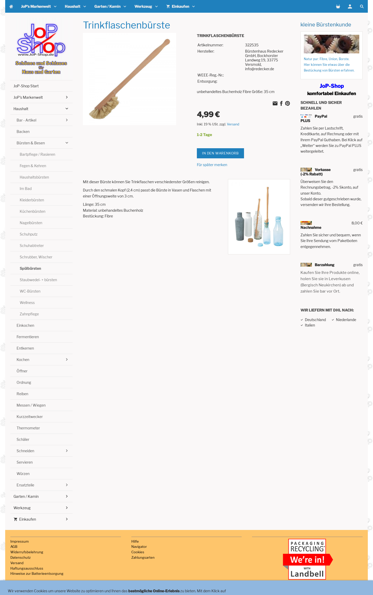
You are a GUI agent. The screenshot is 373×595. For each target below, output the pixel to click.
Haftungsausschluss (26, 568)
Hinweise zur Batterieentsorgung (36, 573)
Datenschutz (20, 557)
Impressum (19, 541)
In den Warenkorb (220, 153)
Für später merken (212, 164)
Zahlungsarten (143, 557)
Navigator (139, 546)
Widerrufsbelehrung (26, 552)
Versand (233, 124)
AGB (13, 546)
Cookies (137, 552)
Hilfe (135, 541)
